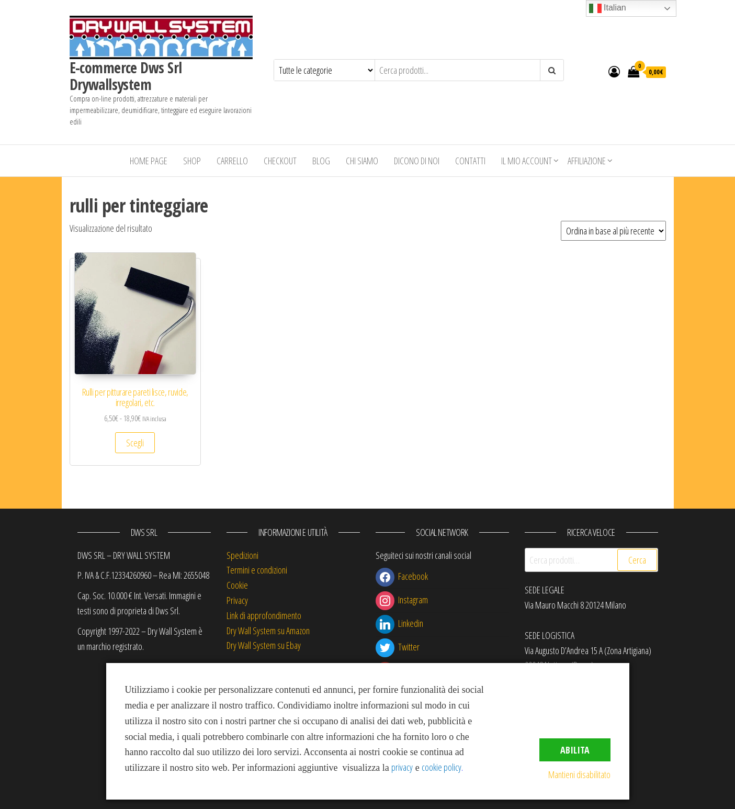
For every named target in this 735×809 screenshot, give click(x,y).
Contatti (470, 160)
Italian (607, 8)
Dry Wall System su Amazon (268, 630)
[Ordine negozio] (613, 231)
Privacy (237, 600)
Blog (321, 160)
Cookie (237, 585)
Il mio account (526, 160)
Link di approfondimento (264, 615)
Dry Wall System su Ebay (264, 645)
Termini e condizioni (257, 570)
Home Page (148, 160)
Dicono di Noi (416, 160)
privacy (402, 767)
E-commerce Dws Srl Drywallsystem (126, 76)
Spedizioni (242, 555)
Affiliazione (587, 160)
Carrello (232, 160)
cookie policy (441, 767)
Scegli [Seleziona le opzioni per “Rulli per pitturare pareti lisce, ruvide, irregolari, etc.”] (135, 442)
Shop (192, 160)
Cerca (637, 560)
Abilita (575, 750)
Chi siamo (362, 160)
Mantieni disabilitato (579, 774)
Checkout (280, 160)
